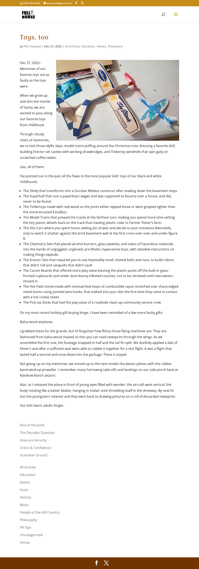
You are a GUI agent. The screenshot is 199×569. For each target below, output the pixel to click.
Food (24, 490)
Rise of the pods (32, 425)
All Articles (72, 46)
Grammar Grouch (34, 455)
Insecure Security (33, 440)
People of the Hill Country (39, 512)
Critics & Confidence (35, 448)
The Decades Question (37, 432)
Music (24, 505)
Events (25, 482)
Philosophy (115, 46)
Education (88, 46)
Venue (25, 542)
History (101, 46)
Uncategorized (31, 535)
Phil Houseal (32, 46)
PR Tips (25, 527)
